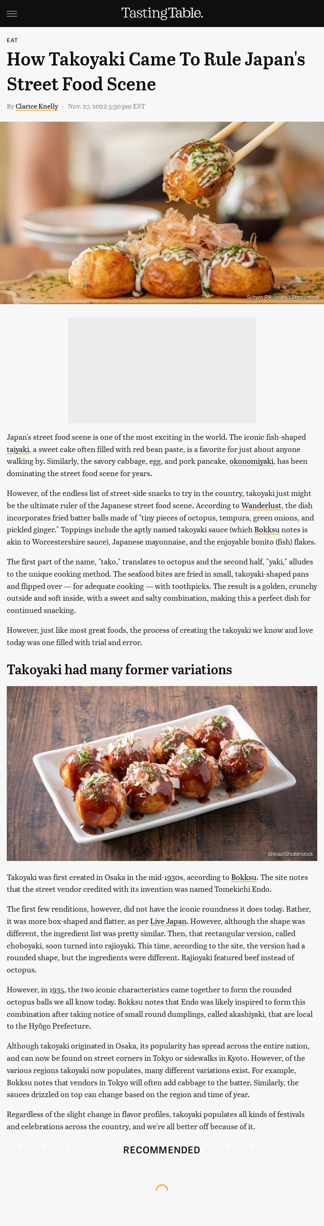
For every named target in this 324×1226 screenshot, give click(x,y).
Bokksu (267, 529)
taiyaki (18, 449)
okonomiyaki (251, 460)
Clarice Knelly (37, 106)
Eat (13, 40)
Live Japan (168, 920)
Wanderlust (261, 505)
